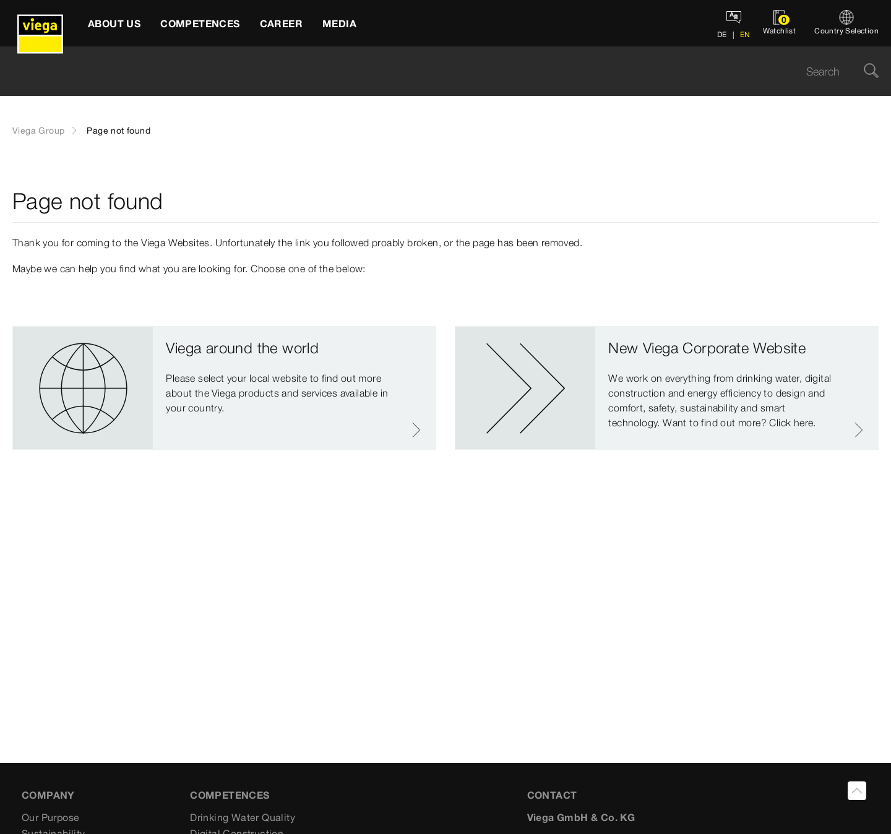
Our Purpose (50, 817)
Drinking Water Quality (242, 817)
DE (722, 34)
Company (48, 795)
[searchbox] (435, 71)
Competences (229, 795)
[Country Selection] (846, 23)
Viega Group (38, 130)
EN (744, 34)
